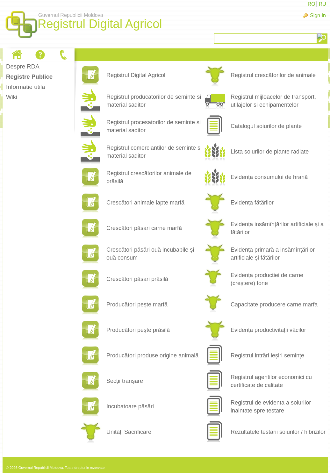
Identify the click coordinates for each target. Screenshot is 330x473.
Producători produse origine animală (152, 355)
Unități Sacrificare (128, 432)
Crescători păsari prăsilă (137, 279)
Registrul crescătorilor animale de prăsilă (148, 177)
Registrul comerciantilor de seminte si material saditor (154, 152)
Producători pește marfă (137, 304)
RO (311, 4)
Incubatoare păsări (130, 406)
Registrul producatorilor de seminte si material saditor (153, 101)
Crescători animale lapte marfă (145, 202)
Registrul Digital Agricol (135, 75)
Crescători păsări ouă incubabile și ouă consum (150, 254)
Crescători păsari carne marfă (144, 228)
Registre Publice (29, 76)
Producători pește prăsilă (138, 330)
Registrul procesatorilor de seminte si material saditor (153, 126)
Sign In (318, 15)
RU (322, 4)
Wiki (11, 97)
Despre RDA (22, 66)
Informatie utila (25, 86)
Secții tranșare (124, 381)
